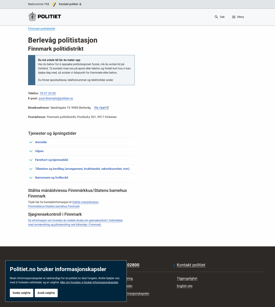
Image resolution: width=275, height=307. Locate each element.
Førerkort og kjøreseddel (48, 160)
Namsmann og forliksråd (48, 177)
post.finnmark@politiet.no (56, 98)
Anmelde (38, 142)
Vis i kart (100, 107)
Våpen (36, 151)
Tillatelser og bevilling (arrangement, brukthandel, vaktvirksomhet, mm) (79, 168)
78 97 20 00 (48, 93)
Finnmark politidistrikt (41, 28)
